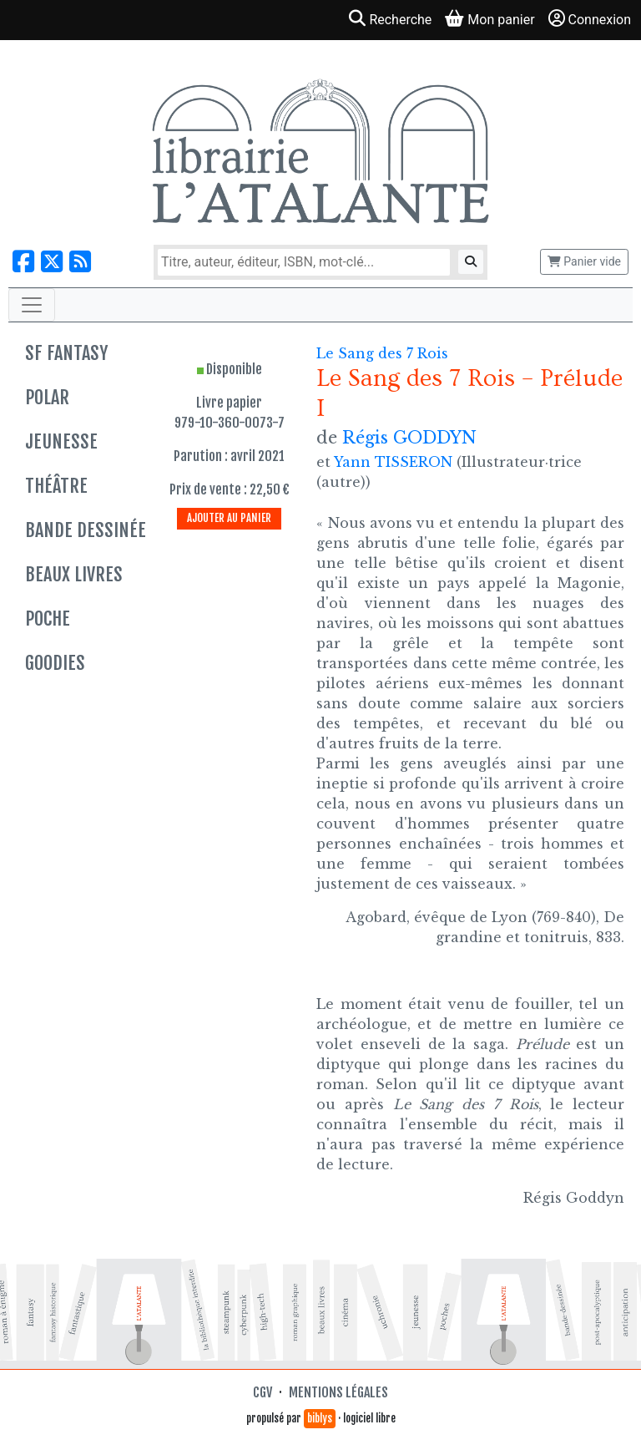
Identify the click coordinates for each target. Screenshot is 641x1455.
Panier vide (584, 261)
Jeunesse (61, 441)
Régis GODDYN (409, 438)
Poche (47, 618)
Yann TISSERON (393, 462)
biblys (319, 1418)
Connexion (589, 19)
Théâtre (56, 485)
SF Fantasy (66, 353)
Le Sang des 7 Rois (382, 353)
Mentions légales (338, 1392)
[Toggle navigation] (31, 305)
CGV (262, 1392)
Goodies (55, 662)
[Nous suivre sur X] (52, 262)
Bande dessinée (85, 530)
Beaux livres (74, 574)
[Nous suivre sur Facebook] (23, 262)
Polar (47, 397)
